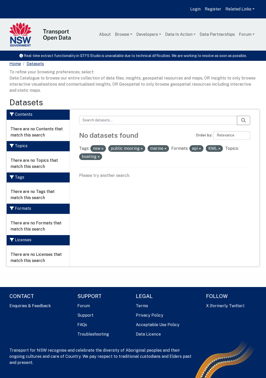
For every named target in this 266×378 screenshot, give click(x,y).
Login (195, 9)
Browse (122, 34)
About (105, 34)
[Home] (15, 64)
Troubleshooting (93, 334)
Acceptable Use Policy (157, 324)
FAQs (82, 324)
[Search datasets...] (158, 120)
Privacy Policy (149, 315)
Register (213, 9)
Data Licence (148, 334)
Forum (245, 34)
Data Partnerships (217, 34)
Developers (147, 34)
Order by (203, 135)
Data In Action (178, 34)
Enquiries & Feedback (30, 305)
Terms (142, 305)
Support (85, 315)
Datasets (35, 63)
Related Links (238, 9)
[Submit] (243, 120)
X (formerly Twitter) (225, 305)
